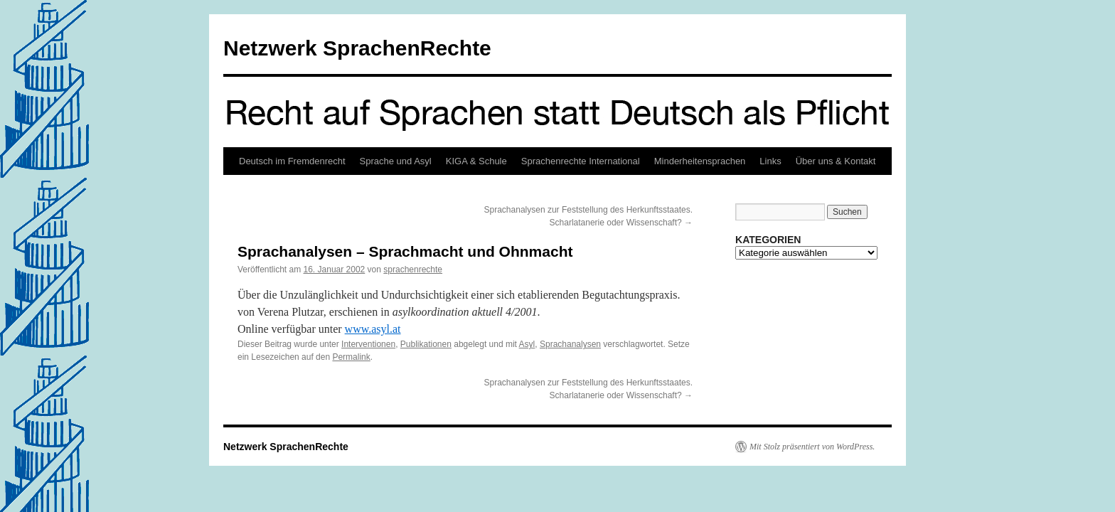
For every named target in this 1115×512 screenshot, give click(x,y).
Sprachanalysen (570, 344)
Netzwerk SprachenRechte (357, 48)
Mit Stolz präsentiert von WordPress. (812, 447)
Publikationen (426, 344)
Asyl (527, 344)
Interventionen (368, 344)
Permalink (351, 357)
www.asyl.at (373, 329)
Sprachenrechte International (580, 161)
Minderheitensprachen (700, 161)
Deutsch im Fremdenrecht (292, 161)
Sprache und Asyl (396, 161)
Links (770, 161)
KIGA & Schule (476, 161)
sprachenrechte (412, 269)
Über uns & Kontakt (836, 161)
